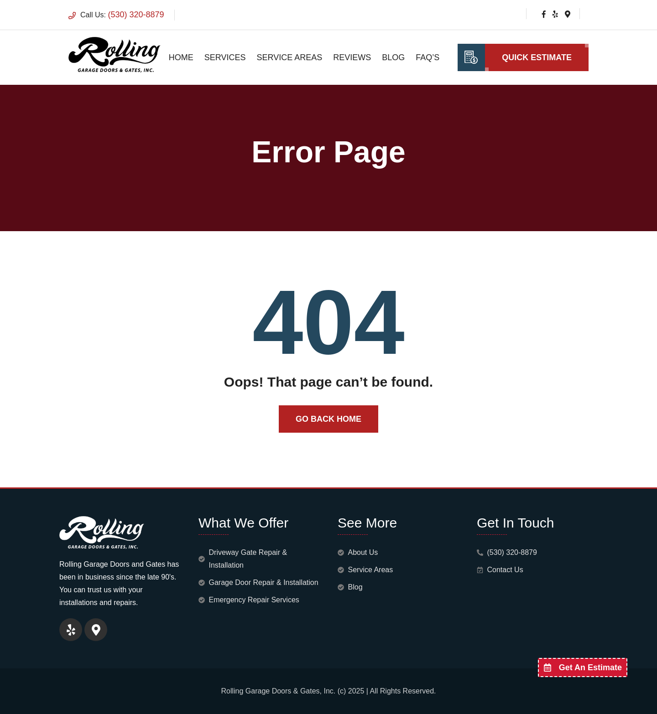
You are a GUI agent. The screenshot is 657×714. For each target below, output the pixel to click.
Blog (393, 57)
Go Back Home (328, 419)
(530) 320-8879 (136, 14)
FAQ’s (427, 57)
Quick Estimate (537, 57)
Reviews (352, 57)
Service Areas (290, 57)
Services (225, 57)
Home (181, 57)
